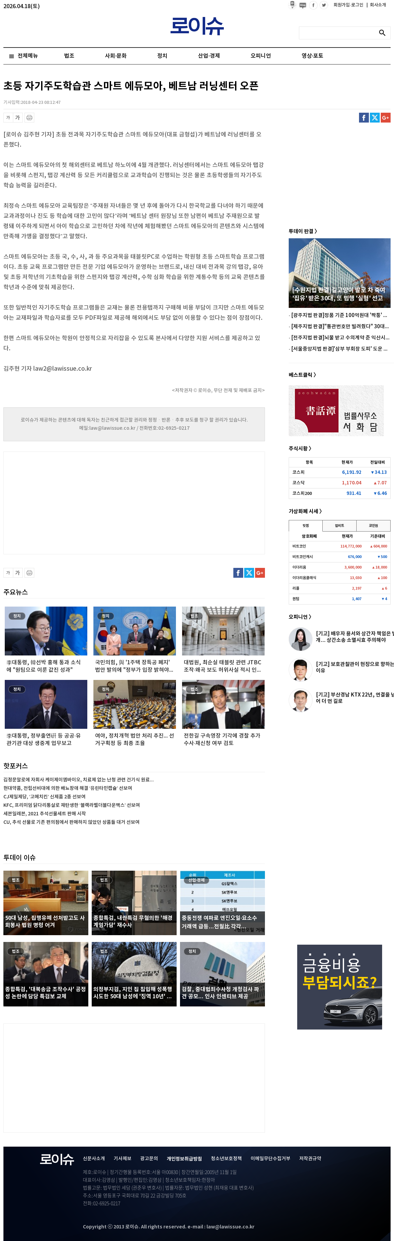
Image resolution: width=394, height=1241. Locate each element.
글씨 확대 (18, 118)
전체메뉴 (28, 56)
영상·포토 (312, 56)
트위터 (375, 118)
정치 (162, 56)
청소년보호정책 (226, 1159)
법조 (69, 56)
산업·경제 (209, 56)
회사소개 (376, 5)
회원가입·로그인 (349, 5)
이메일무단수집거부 (270, 1159)
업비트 (339, 526)
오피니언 (261, 56)
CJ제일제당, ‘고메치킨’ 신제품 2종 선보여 (44, 797)
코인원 (373, 526)
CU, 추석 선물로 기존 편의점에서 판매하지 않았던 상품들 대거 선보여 (71, 822)
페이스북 (364, 118)
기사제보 (122, 1159)
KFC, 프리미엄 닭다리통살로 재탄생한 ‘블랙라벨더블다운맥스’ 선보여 (71, 805)
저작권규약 (310, 1159)
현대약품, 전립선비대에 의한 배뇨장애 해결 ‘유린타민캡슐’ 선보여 (67, 788)
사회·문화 (116, 56)
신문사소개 (94, 1159)
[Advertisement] (71, 502)
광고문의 (149, 1159)
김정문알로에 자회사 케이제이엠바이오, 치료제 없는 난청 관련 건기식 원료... (78, 780)
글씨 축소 (8, 118)
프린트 (29, 118)
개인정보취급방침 (184, 1159)
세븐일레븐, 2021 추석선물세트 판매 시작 (44, 814)
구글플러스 (386, 118)
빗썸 (306, 526)
